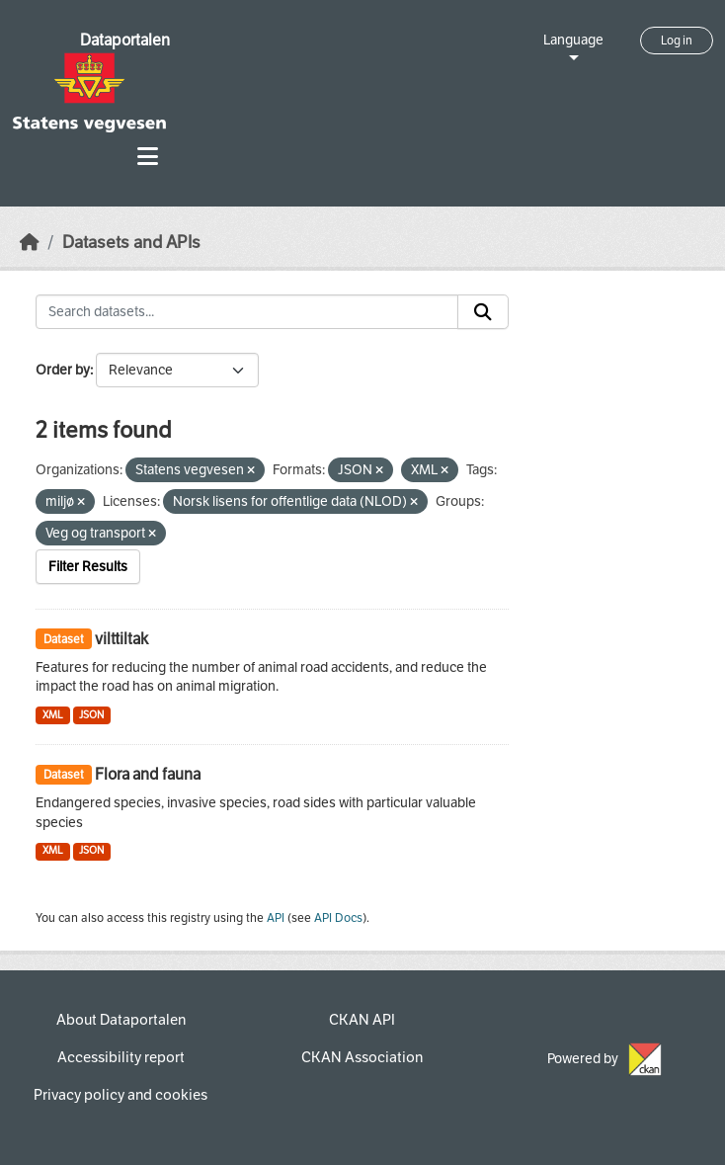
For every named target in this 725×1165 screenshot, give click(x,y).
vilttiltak (121, 638)
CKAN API (362, 1020)
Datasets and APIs (131, 242)
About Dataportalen (121, 1020)
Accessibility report (121, 1057)
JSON (91, 714)
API (275, 918)
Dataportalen (125, 40)
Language (573, 40)
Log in (676, 40)
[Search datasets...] (247, 312)
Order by (63, 370)
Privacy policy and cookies (120, 1095)
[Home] (30, 242)
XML (52, 714)
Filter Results (87, 566)
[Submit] (483, 312)
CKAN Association (362, 1057)
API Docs (338, 918)
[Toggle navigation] (147, 156)
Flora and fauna (148, 774)
